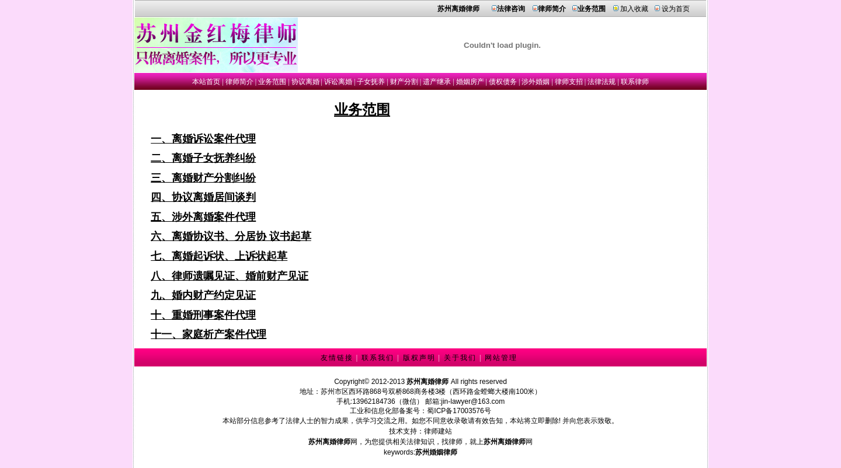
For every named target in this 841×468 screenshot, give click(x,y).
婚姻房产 (470, 82)
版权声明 (419, 358)
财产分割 (404, 82)
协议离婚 (305, 82)
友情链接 (337, 358)
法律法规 (602, 82)
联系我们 (378, 358)
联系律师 (635, 82)
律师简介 (239, 82)
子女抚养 (371, 82)
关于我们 (460, 358)
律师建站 (438, 431)
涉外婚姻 (536, 82)
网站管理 (501, 358)
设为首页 (676, 9)
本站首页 (206, 82)
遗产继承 (437, 82)
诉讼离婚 (338, 82)
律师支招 (569, 82)
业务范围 (272, 82)
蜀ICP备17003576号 (459, 411)
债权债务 (503, 82)
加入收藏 (634, 9)
